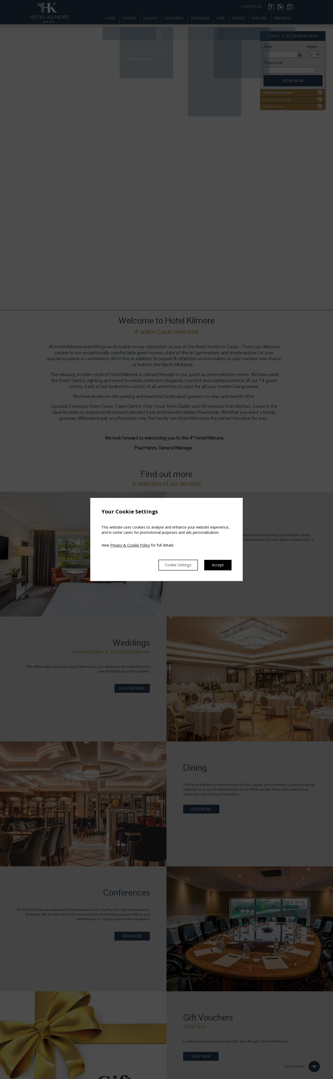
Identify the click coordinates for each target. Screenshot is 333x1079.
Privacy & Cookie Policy (130, 544)
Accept (217, 565)
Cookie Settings (173, 565)
